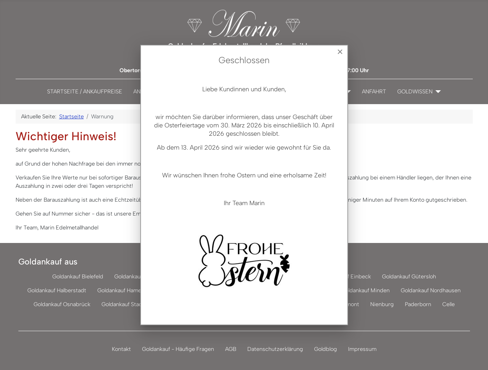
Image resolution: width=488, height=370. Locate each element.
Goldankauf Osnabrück (62, 304)
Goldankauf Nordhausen (431, 290)
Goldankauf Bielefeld (77, 276)
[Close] (340, 51)
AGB (230, 349)
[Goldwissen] (437, 91)
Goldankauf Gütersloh (409, 276)
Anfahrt (374, 91)
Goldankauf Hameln (121, 290)
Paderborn (418, 304)
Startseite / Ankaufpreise (84, 91)
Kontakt (121, 349)
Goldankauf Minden (365, 290)
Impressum (362, 349)
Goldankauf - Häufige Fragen (178, 349)
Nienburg (382, 304)
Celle (448, 304)
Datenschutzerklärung (275, 349)
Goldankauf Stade (123, 304)
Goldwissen (415, 91)
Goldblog (325, 349)
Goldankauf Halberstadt (56, 290)
